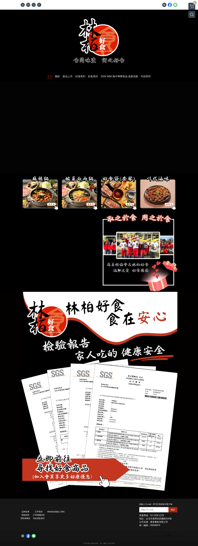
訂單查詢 (39, 512)
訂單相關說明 (39, 515)
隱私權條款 (25, 518)
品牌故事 (25, 512)
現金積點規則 (39, 518)
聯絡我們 (25, 515)
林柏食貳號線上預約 (56, 512)
